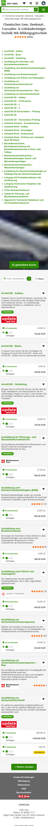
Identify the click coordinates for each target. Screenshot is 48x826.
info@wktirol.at (27, 818)
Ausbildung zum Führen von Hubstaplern (24, 78)
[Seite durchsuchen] (19, 9)
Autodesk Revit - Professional (18, 134)
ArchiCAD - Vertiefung (15, 58)
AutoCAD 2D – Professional (17, 101)
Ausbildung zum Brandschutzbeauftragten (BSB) (19, 488)
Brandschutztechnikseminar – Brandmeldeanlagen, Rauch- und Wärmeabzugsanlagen (20, 158)
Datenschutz (24, 785)
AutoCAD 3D (10, 115)
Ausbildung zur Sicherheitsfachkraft (21, 94)
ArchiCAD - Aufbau (13, 51)
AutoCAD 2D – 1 (12, 104)
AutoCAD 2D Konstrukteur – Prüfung (22, 111)
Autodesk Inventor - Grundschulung (21, 123)
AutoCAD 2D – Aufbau (15, 97)
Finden (36, 9)
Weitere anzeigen (24, 766)
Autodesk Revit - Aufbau (16, 127)
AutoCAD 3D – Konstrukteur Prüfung (22, 120)
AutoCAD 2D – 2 (12, 108)
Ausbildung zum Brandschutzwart (20, 74)
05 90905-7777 (28, 812)
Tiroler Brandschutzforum (16, 190)
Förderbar (7, 312)
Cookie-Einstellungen (23, 777)
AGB (24, 789)
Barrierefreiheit (23, 792)
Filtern (39, 279)
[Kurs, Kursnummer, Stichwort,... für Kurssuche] (17, 278)
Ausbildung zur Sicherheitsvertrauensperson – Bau (19, 662)
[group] (24, 37)
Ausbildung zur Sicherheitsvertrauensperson (18, 620)
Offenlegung (24, 781)
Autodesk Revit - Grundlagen (18, 130)
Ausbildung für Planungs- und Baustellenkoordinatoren (18, 438)
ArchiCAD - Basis (12, 55)
